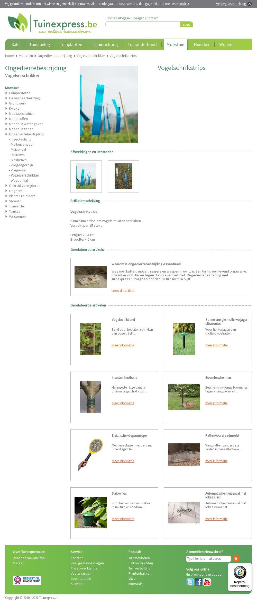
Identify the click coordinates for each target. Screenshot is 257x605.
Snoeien (15, 201)
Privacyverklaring (84, 568)
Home (111, 18)
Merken (18, 563)
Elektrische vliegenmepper (130, 435)
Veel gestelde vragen (87, 563)
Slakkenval (19, 159)
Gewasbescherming (24, 98)
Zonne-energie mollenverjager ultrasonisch (226, 322)
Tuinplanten (71, 44)
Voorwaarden (81, 573)
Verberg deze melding (231, 4)
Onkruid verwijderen (24, 185)
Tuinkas (14, 211)
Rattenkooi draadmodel (222, 435)
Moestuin (175, 44)
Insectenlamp (21, 139)
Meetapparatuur (21, 113)
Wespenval (19, 180)
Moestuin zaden (21, 129)
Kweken (15, 108)
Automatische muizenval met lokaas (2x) (225, 495)
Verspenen (17, 216)
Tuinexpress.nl (48, 597)
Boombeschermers (218, 377)
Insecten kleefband (124, 377)
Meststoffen (18, 118)
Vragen (139, 18)
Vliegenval (18, 170)
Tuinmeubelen (139, 558)
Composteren (19, 93)
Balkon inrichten (140, 563)
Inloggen (123, 18)
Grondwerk (17, 103)
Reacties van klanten (29, 558)
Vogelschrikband (123, 320)
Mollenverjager (22, 144)
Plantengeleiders (22, 196)
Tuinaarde (16, 206)
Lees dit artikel (123, 290)
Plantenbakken (139, 573)
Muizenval (18, 149)
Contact (152, 18)
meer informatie (123, 345)
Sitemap (77, 583)
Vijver (132, 578)
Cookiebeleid (81, 578)
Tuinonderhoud (142, 44)
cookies (184, 4)
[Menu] (249, 566)
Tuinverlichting (139, 568)
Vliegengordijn (22, 165)
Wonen (225, 44)
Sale (16, 44)
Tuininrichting (105, 44)
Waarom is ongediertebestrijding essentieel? (146, 264)
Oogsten (16, 190)
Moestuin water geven (26, 123)
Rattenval (18, 154)
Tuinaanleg (39, 44)
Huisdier (202, 44)
